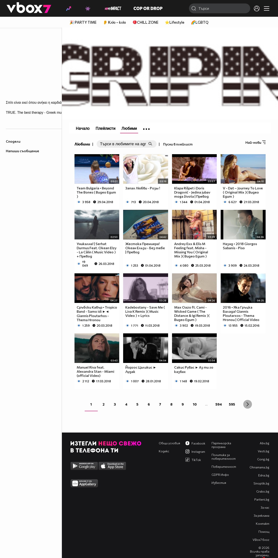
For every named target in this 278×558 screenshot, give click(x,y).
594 (218, 404)
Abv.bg (264, 443)
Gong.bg (263, 459)
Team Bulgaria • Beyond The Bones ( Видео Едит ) (96, 192)
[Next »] (247, 404)
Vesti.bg (263, 451)
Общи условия (169, 443)
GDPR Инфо (220, 474)
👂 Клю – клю (114, 22)
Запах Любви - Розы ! (142, 188)
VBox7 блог (261, 539)
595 (232, 404)
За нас (265, 507)
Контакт (262, 523)
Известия (219, 482)
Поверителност (224, 466)
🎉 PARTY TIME (83, 22)
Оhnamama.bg (259, 467)
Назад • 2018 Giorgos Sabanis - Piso (240, 246)
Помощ (263, 531)
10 (195, 404)
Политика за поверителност (224, 456)
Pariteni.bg (261, 499)
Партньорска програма (221, 445)
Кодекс (164, 451)
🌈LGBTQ (199, 22)
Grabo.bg (262, 491)
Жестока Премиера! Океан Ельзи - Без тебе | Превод (145, 248)
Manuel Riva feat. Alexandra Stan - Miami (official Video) (95, 371)
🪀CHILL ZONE (145, 22)
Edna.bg (263, 475)
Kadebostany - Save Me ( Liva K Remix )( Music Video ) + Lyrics (145, 311)
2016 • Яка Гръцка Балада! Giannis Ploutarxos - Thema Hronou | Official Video (241, 313)
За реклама (261, 515)
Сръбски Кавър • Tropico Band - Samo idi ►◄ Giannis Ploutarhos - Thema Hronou (97, 313)
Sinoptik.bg (261, 483)
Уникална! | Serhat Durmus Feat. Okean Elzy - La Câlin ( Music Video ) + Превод (96, 250)
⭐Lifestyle (174, 22)
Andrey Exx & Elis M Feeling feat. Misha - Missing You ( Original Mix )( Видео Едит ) (191, 250)
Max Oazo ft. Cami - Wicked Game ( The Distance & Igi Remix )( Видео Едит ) (192, 313)
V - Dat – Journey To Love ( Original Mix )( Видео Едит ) (243, 192)
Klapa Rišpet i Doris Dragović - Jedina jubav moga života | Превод (192, 192)
